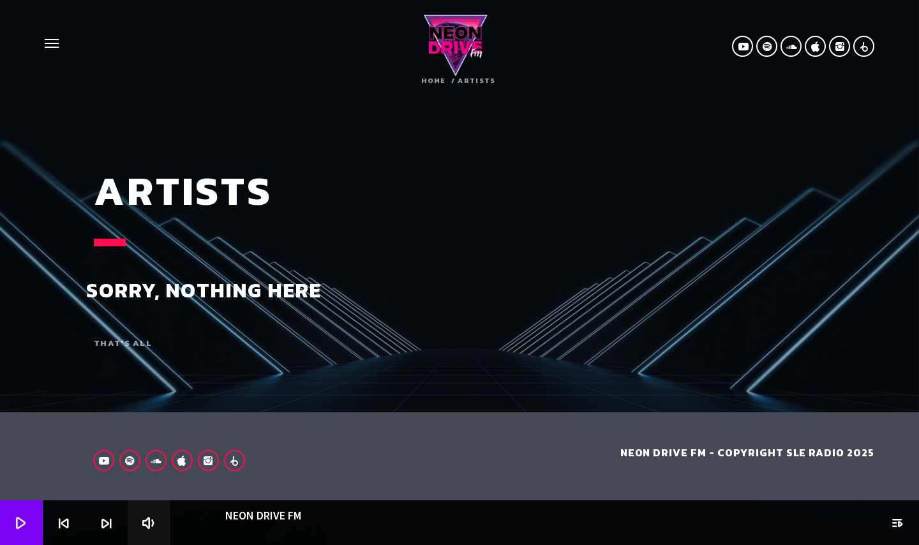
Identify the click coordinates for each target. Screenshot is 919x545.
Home (433, 80)
